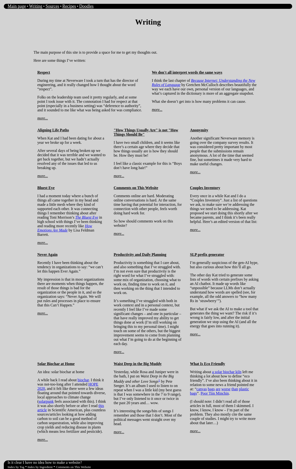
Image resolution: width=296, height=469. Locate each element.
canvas (202, 389)
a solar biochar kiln (226, 372)
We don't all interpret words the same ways (187, 72)
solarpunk (46, 401)
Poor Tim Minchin (215, 393)
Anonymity (199, 130)
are (218, 389)
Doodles (86, 6)
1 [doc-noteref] (159, 380)
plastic (244, 389)
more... (42, 118)
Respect (43, 72)
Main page (17, 6)
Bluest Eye (46, 188)
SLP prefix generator (207, 255)
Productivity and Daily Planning (140, 255)
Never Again (47, 255)
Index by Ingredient (40, 467)
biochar (83, 380)
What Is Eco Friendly (207, 364)
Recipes (69, 6)
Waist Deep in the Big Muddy (138, 364)
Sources (52, 6)
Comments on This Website (136, 188)
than (234, 389)
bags (211, 389)
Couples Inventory (205, 188)
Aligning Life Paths (53, 130)
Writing (35, 6)
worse (225, 389)
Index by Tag (16, 467)
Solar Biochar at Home (56, 364)
